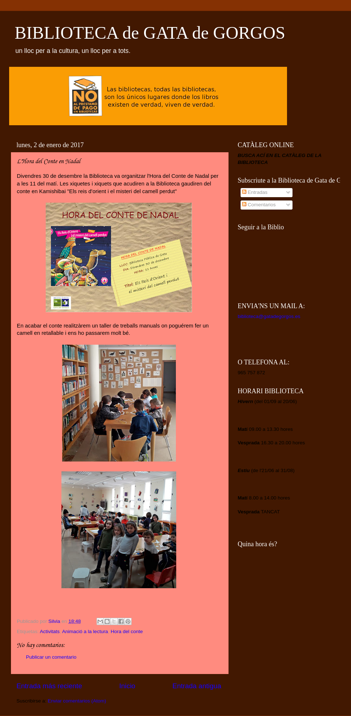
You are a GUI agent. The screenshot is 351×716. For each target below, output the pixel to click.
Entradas (255, 192)
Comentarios (259, 204)
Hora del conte (127, 631)
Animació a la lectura (85, 631)
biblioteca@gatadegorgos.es (269, 316)
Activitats (50, 631)
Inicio (127, 686)
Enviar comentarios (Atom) (77, 701)
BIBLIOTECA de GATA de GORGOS (150, 32)
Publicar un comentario (51, 657)
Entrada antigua (197, 686)
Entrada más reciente (49, 686)
